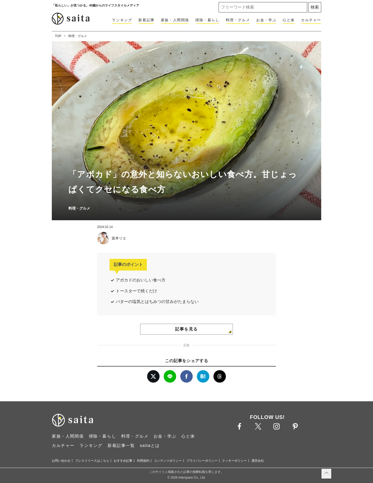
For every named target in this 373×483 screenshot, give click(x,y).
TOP (58, 36)
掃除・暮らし (207, 20)
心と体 (289, 20)
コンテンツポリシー (168, 461)
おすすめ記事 (123, 461)
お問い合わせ (61, 461)
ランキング (122, 20)
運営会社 (258, 461)
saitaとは (150, 445)
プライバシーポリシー (202, 461)
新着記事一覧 (121, 445)
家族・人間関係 (175, 20)
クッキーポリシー (234, 461)
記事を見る (186, 329)
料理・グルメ (238, 20)
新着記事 (146, 20)
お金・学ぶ (266, 20)
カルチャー (311, 20)
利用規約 (143, 461)
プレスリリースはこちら (92, 461)
